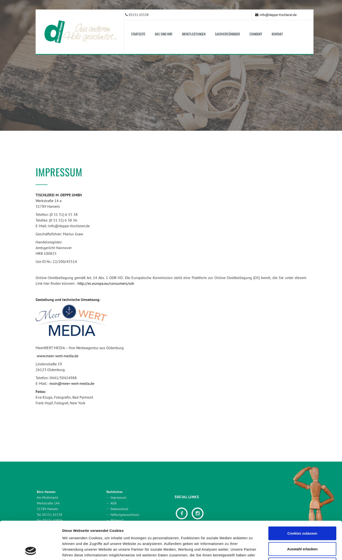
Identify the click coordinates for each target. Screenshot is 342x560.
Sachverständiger (227, 33)
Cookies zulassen (302, 498)
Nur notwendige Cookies (302, 529)
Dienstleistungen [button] (193, 33)
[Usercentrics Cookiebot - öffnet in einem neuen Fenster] (31, 550)
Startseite (138, 33)
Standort (255, 33)
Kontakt (277, 33)
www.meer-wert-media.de (57, 355)
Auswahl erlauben (302, 513)
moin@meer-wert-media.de (71, 383)
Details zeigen (253, 551)
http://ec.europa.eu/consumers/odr (105, 283)
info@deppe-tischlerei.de (278, 15)
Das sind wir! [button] (163, 33)
